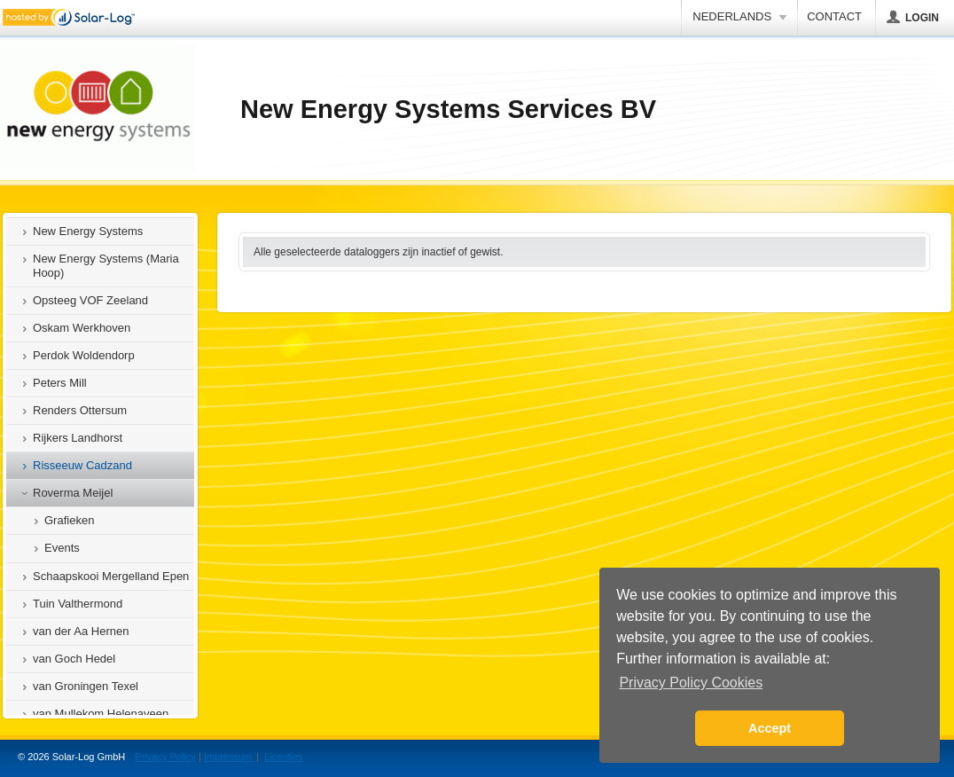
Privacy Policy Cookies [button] (690, 682)
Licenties (283, 756)
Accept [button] (769, 728)
